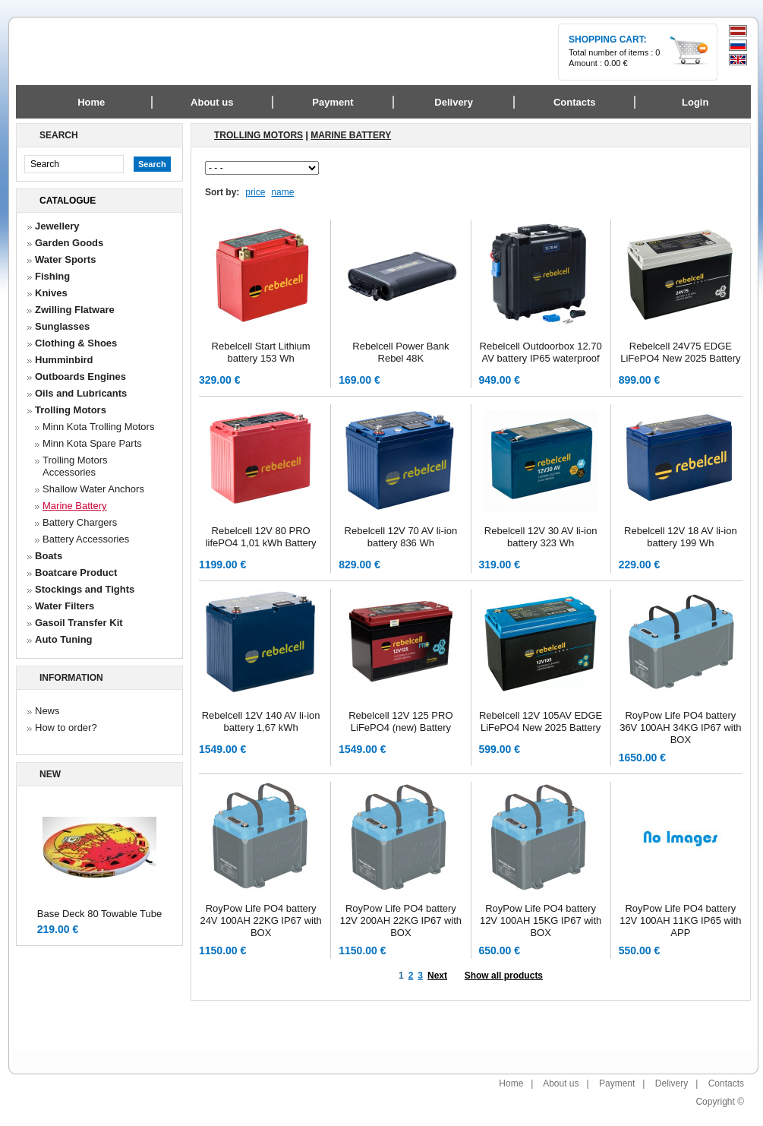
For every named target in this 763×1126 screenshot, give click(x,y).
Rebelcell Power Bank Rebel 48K (400, 352)
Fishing (52, 276)
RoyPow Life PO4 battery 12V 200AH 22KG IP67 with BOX (401, 920)
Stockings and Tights (84, 589)
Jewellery (57, 226)
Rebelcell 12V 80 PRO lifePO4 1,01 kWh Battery (261, 537)
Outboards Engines (80, 376)
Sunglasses (62, 326)
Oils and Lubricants (81, 393)
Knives (51, 293)
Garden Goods (69, 242)
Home (91, 102)
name (282, 192)
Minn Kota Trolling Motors (98, 426)
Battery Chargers (80, 522)
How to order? (66, 727)
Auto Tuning (64, 639)
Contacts (726, 1083)
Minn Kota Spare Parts (92, 443)
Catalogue (67, 200)
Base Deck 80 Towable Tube (99, 913)
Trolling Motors (70, 410)
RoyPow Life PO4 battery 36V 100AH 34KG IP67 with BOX (680, 727)
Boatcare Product (76, 572)
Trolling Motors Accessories (75, 466)
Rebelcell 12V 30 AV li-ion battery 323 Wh (540, 537)
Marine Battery (75, 505)
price (255, 192)
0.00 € (616, 63)
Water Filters (64, 606)
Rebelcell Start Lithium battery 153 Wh (261, 352)
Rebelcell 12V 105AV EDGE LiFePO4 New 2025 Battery (540, 721)
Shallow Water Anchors (93, 489)
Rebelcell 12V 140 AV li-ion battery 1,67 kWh (261, 721)
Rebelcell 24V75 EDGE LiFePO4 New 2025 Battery (680, 352)
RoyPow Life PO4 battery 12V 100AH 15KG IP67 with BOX (540, 920)
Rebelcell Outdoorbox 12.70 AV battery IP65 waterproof (541, 352)
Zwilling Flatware (75, 309)
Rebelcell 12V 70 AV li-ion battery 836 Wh (401, 537)
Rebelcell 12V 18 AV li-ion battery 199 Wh (680, 537)
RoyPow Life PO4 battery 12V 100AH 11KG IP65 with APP (680, 920)
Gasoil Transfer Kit (79, 622)
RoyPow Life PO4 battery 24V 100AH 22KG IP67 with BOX (260, 920)
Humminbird (64, 359)
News (47, 710)
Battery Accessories (86, 539)
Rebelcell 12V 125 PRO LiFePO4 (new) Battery (400, 721)
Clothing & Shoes (76, 343)
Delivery (671, 1083)
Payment (617, 1083)
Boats (48, 555)
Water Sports (65, 259)
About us (561, 1083)
